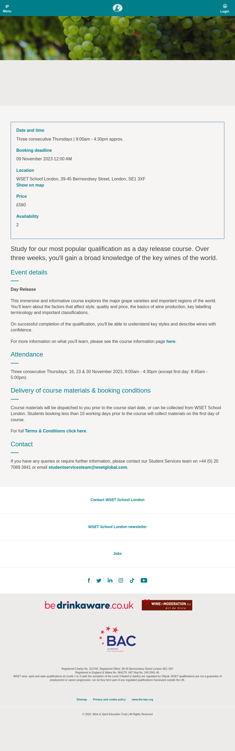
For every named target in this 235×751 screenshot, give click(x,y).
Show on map (30, 185)
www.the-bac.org (142, 699)
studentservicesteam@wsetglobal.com (87, 467)
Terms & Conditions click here (55, 431)
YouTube (144, 580)
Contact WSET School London (117, 500)
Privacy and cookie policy (109, 699)
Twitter (98, 581)
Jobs (117, 553)
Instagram (121, 580)
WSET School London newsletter (117, 527)
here (170, 341)
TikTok (132, 580)
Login (224, 11)
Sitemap (82, 699)
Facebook (89, 580)
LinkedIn (110, 580)
